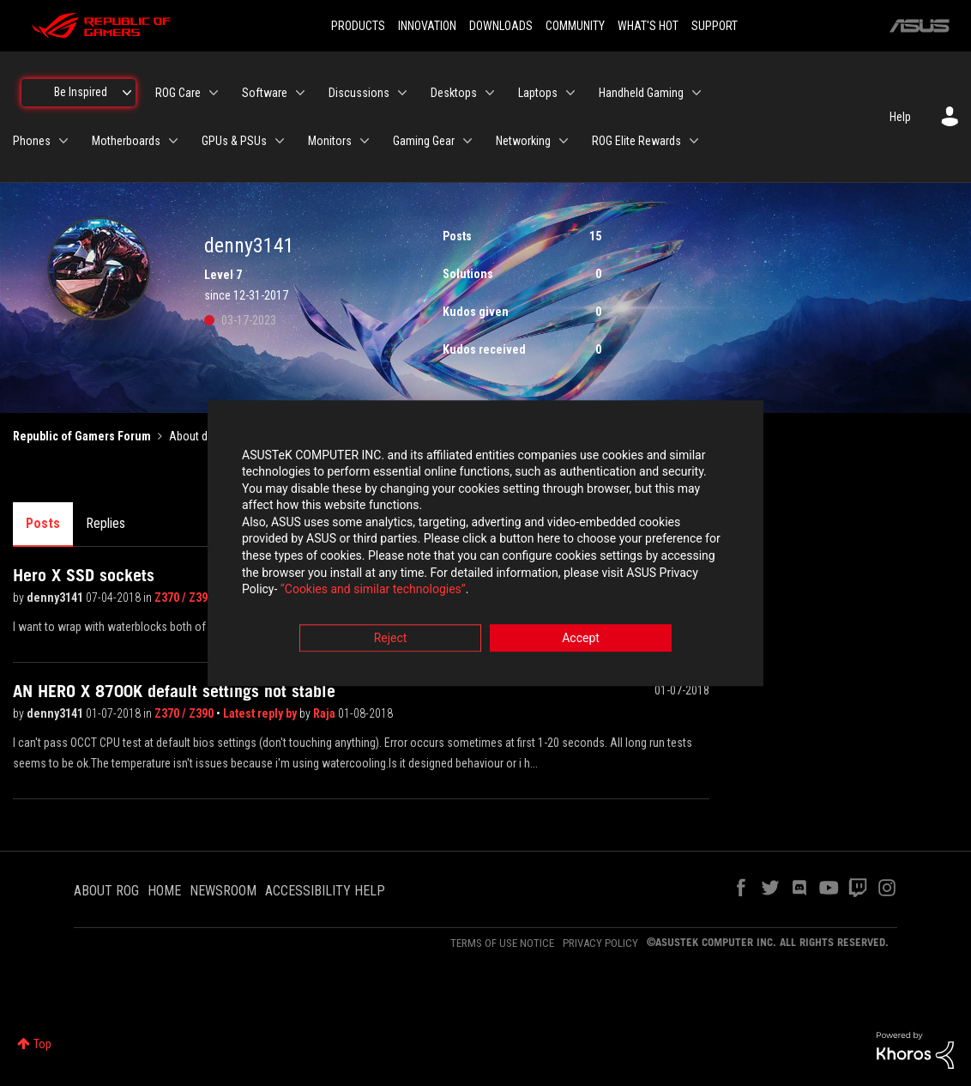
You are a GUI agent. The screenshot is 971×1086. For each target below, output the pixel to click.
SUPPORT (714, 26)
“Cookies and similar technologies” (373, 590)
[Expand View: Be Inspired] (127, 93)
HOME (164, 891)
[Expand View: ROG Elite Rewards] (694, 141)
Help (900, 117)
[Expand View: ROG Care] (213, 93)
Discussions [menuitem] (359, 93)
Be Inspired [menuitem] (80, 92)
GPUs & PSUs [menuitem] (234, 141)
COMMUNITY (575, 26)
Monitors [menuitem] (330, 141)
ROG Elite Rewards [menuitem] (636, 141)
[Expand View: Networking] (563, 141)
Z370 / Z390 (184, 597)
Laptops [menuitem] (538, 93)
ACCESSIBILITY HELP (325, 891)
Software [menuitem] (264, 93)
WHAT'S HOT (648, 26)
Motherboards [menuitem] (126, 141)
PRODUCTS (358, 26)
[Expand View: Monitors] (364, 141)
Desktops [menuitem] (454, 93)
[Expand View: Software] (300, 93)
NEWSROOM (223, 891)
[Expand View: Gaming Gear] (467, 141)
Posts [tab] (43, 523)
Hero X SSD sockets (83, 575)
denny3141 (56, 597)
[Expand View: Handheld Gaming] (696, 93)
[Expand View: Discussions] (402, 93)
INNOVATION (427, 26)
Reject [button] (390, 638)
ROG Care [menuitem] (178, 93)
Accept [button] (581, 638)
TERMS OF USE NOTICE (502, 943)
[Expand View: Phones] (63, 141)
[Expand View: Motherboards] (173, 141)
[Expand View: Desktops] (489, 93)
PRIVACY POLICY (600, 943)
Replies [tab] (105, 523)
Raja (325, 713)
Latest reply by (261, 713)
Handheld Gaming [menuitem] (641, 93)
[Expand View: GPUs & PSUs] (279, 141)
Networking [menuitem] (523, 141)
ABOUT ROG (106, 891)
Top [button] (42, 1044)
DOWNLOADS (501, 26)
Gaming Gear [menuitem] (424, 141)
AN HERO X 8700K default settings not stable (174, 691)
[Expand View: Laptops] (570, 93)
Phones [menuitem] (32, 141)
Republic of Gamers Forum (82, 436)
